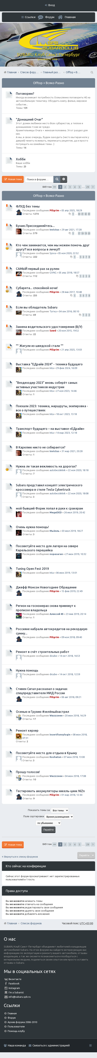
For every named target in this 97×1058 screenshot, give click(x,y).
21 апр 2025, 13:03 (71, 349)
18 (82, 233)
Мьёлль (55, 530)
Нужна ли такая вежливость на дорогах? (46, 466)
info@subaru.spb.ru (20, 996)
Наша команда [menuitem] (17, 1045)
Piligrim (54, 210)
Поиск (56, 179)
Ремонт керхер (27, 730)
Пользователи (16, 1026)
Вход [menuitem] (51, 5)
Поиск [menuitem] (91, 72)
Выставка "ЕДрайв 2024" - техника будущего (49, 364)
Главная (70, 17)
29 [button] (87, 187)
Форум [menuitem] (49, 17)
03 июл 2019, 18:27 (72, 530)
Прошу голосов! (28, 772)
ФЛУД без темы (28, 206)
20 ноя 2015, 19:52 (68, 330)
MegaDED (56, 512)
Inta (52, 368)
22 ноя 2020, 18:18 (78, 470)
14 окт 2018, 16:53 (69, 655)
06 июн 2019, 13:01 (66, 572)
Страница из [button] (54, 187)
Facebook (14, 983)
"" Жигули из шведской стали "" (39, 345)
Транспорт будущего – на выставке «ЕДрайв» (50, 428)
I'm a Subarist (16, 992)
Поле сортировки (48, 816)
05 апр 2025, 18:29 (71, 210)
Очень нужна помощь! (32, 527)
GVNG (53, 272)
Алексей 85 (57, 614)
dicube (53, 655)
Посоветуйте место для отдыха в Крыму (46, 753)
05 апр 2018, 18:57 (69, 272)
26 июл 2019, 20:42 (74, 512)
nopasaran (56, 554)
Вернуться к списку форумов (21, 856)
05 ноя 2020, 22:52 (68, 253)
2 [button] (65, 187)
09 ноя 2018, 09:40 (71, 637)
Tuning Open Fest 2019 (32, 568)
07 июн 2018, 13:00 (74, 757)
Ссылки (30, 17)
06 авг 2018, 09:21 (71, 697)
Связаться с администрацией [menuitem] (51, 1045)
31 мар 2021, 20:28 (72, 451)
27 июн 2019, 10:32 (75, 554)
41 (82, 214)
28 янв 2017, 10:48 (71, 292)
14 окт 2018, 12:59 (69, 674)
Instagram (14, 988)
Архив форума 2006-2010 (22, 1022)
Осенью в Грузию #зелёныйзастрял (42, 711)
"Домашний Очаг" (29, 119)
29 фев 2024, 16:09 (66, 368)
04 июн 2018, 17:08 (75, 776)
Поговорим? (25, 93)
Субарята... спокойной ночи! (37, 288)
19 (86, 233)
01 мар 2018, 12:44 (71, 794)
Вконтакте (15, 979)
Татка (53, 311)
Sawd (53, 330)
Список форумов (31, 923)
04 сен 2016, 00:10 (69, 311)
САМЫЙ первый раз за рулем (37, 268)
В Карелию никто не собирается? (40, 447)
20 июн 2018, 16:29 (75, 715)
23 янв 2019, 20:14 (76, 614)
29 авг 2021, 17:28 (72, 229)
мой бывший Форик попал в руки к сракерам (49, 508)
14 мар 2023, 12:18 (66, 432)
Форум (12, 1017)
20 (89, 233)
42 (86, 214)
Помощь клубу (16, 1031)
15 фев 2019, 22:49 (71, 591)
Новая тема (14, 179)
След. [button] (93, 187)
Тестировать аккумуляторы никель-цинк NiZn (50, 791)
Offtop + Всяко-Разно (48, 83)
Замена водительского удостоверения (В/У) (49, 326)
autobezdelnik (58, 470)
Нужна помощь (27, 670)
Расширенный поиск (63, 179)
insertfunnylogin (60, 734)
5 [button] (79, 187)
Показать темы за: (48, 810)
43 (89, 214)
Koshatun (55, 757)
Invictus (54, 229)
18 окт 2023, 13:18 (66, 414)
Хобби (20, 159)
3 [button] (70, 187)
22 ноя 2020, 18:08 (78, 493)
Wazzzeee (56, 715)
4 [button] (74, 187)
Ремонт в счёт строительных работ (42, 651)
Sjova (53, 253)
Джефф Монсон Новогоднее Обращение (46, 587)
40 (79, 214)
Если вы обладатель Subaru (36, 307)
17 (79, 233)
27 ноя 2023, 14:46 (66, 390)
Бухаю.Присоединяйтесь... (35, 225)
